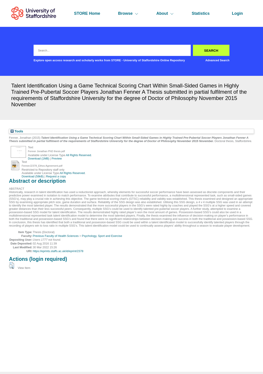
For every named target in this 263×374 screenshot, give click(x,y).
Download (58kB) (33, 176)
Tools (17, 131)
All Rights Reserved (78, 155)
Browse (128, 13)
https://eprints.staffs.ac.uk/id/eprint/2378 (58, 251)
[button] (11, 265)
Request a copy (56, 176)
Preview (57, 158)
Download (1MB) (38, 158)
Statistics (201, 13)
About (165, 13)
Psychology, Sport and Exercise (102, 236)
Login (237, 13)
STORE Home (87, 13)
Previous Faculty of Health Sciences (56, 236)
